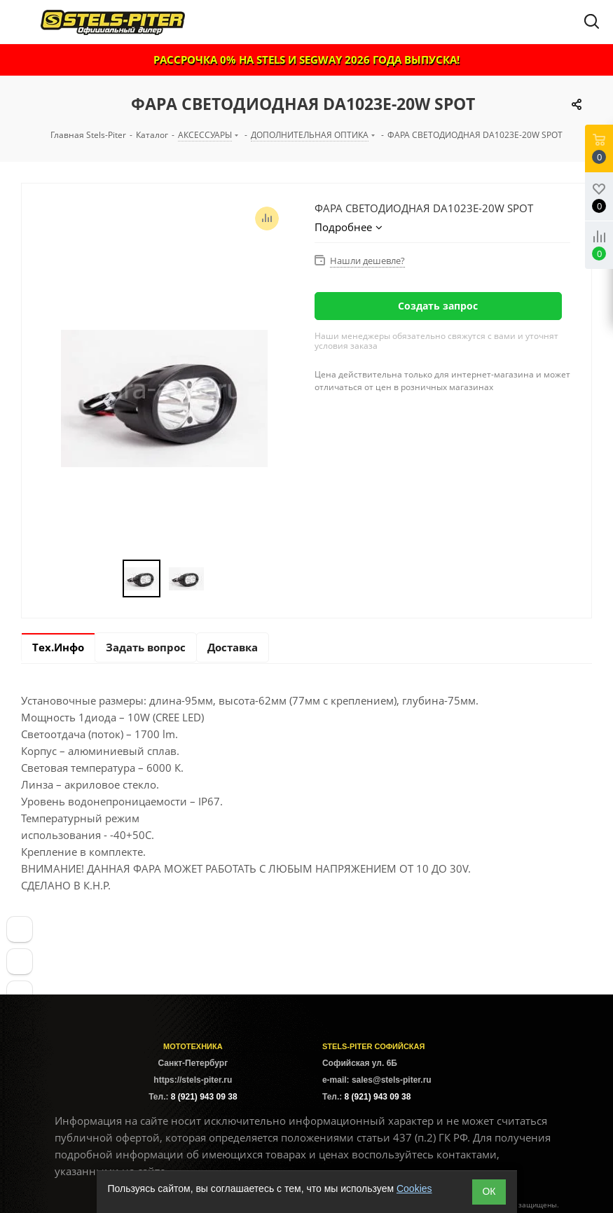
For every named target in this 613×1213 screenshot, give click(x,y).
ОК (488, 1191)
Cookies (414, 1188)
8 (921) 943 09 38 (204, 1097)
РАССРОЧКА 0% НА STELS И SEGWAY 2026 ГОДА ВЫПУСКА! (306, 60)
